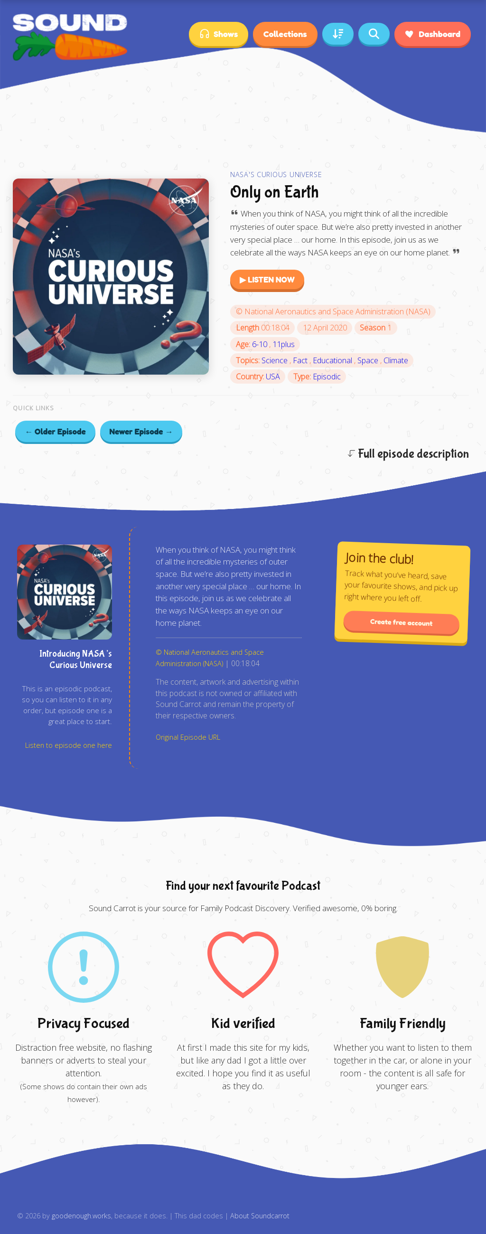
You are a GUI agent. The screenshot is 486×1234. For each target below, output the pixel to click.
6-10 (260, 344)
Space (368, 360)
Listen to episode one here (68, 745)
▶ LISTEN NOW (267, 279)
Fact (301, 360)
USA (273, 376)
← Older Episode (55, 431)
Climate (395, 360)
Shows (218, 33)
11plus (283, 344)
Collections (285, 33)
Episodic (327, 376)
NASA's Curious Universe (276, 174)
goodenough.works (81, 1215)
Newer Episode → (141, 431)
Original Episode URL (188, 737)
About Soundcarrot (260, 1215)
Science (276, 360)
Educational (333, 360)
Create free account (401, 622)
